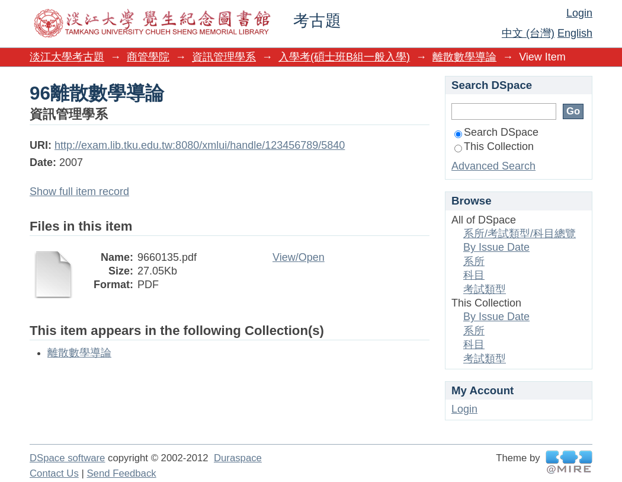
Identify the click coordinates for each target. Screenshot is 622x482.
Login (579, 13)
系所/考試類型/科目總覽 (519, 234)
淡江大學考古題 (67, 57)
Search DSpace (496, 132)
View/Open (298, 257)
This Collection (494, 146)
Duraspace (238, 458)
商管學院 (148, 57)
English (574, 33)
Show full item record (79, 191)
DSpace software (67, 458)
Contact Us (54, 473)
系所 (474, 261)
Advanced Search (493, 166)
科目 (474, 275)
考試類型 (484, 289)
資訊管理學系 (224, 57)
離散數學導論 (464, 57)
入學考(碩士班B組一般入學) (344, 57)
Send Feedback (121, 473)
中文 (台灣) (528, 33)
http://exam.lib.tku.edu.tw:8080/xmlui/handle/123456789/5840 (199, 145)
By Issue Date (496, 247)
